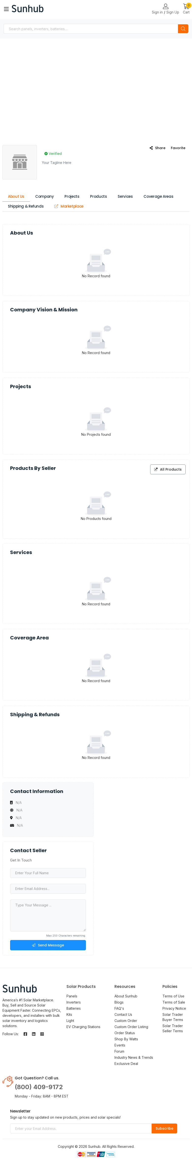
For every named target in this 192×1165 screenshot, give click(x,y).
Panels (71, 996)
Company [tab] (44, 196)
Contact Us (123, 1014)
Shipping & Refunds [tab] (26, 206)
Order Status (124, 1033)
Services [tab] (125, 196)
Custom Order (125, 1021)
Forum (119, 1051)
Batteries (73, 1008)
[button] (186, 9)
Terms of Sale (173, 1002)
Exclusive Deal (126, 1063)
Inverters (73, 1002)
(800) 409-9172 (39, 1087)
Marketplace (68, 206)
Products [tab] (98, 196)
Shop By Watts (126, 1039)
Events (119, 1045)
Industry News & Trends (133, 1057)
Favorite (178, 148)
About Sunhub (125, 996)
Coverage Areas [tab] (158, 196)
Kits (69, 1014)
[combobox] (91, 29)
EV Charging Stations (83, 1027)
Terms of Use (173, 996)
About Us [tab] (16, 196)
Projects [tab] (71, 196)
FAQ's (119, 1008)
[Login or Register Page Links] (165, 7)
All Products (168, 469)
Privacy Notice (174, 1008)
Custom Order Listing (131, 1027)
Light (70, 1021)
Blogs (119, 1002)
